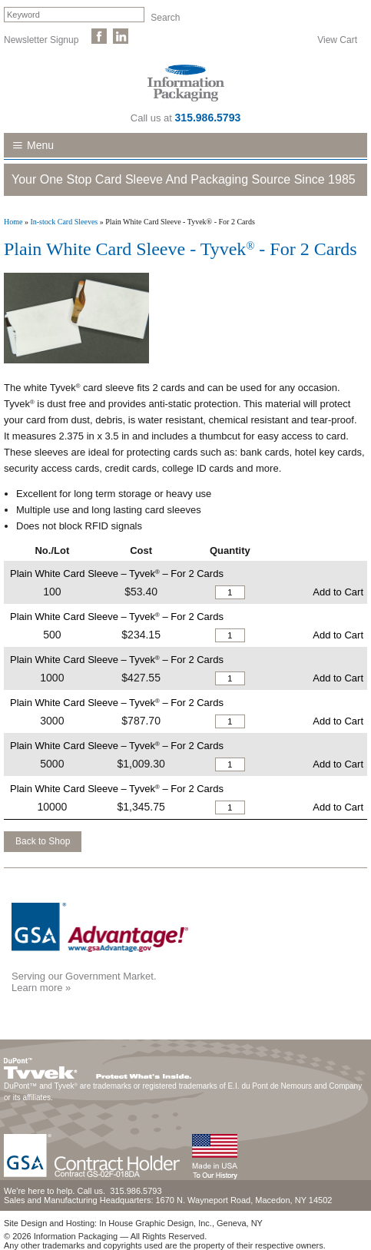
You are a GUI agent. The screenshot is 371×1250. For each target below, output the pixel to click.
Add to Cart (338, 592)
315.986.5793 (208, 117)
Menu (40, 145)
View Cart (337, 39)
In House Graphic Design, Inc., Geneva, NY (181, 1223)
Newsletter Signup (41, 39)
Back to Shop (42, 841)
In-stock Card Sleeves (64, 221)
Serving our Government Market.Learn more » (84, 981)
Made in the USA (214, 1156)
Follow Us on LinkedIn (120, 36)
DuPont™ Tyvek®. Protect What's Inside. (97, 1065)
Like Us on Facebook (99, 36)
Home (13, 221)
